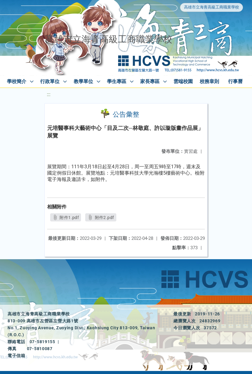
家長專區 (150, 81)
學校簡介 (16, 81)
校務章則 (209, 81)
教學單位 (83, 81)
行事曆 (235, 81)
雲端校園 (183, 81)
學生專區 (116, 81)
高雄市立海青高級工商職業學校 (211, 7)
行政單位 (50, 81)
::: (48, 94)
